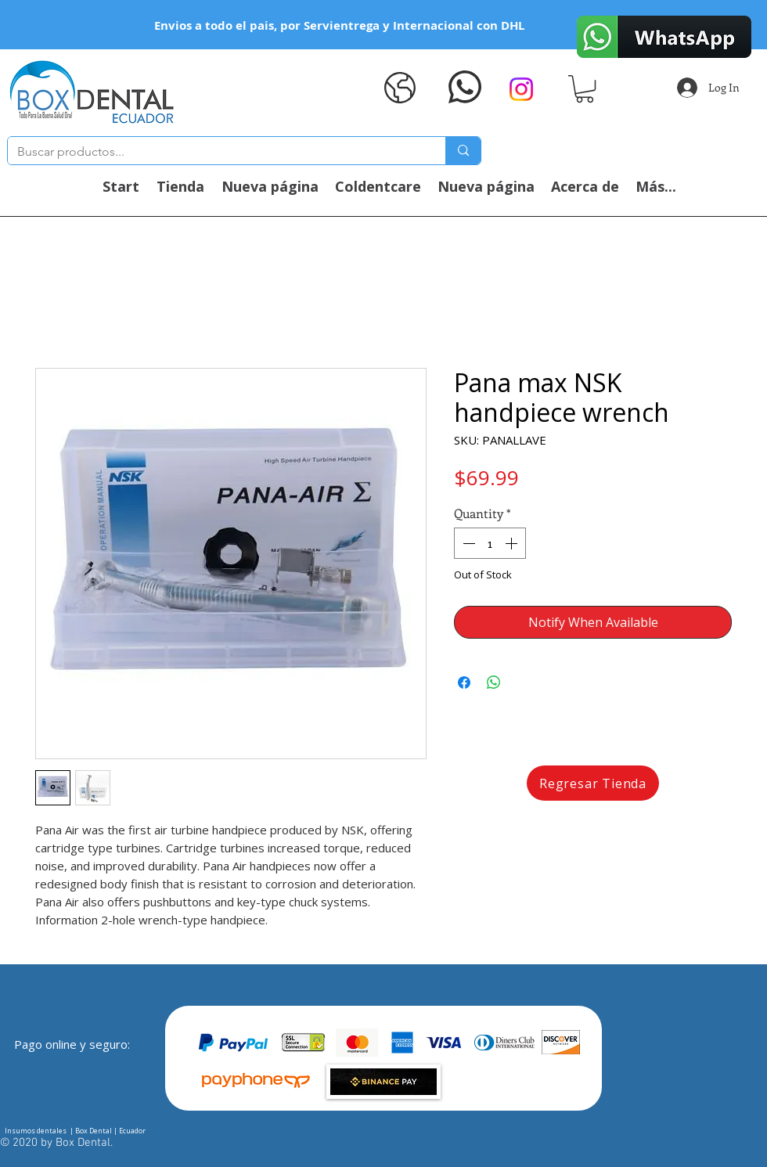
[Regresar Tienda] (593, 783)
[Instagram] (521, 89)
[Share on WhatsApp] (493, 682)
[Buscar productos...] (214, 152)
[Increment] (513, 543)
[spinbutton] (490, 543)
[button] (584, 89)
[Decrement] (467, 543)
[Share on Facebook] (464, 682)
